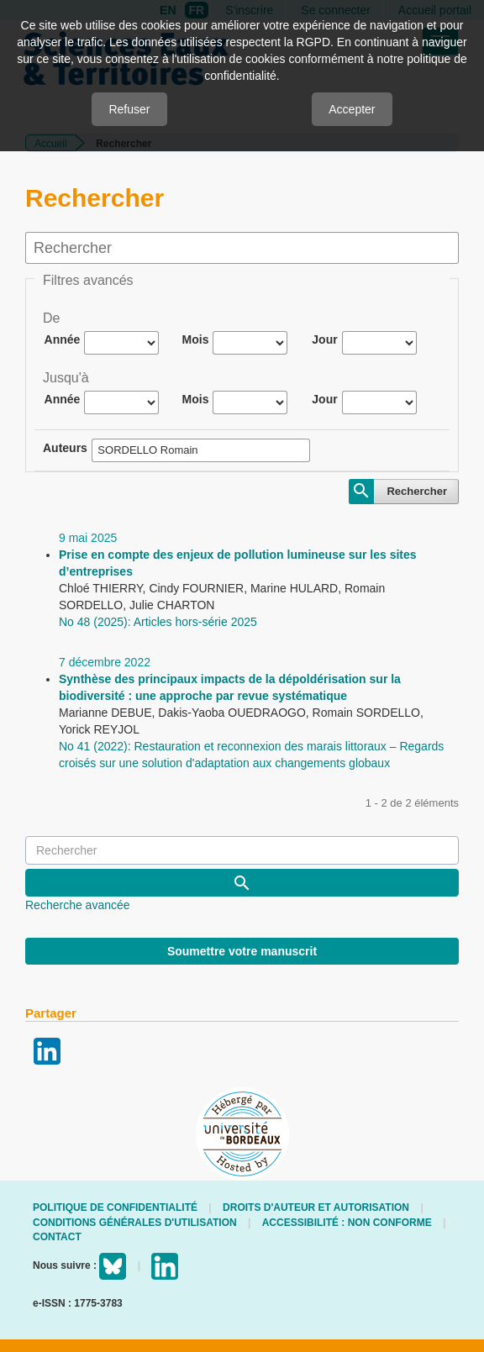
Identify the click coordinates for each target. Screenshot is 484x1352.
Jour (324, 339)
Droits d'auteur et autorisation (316, 1207)
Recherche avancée (77, 905)
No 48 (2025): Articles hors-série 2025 (158, 622)
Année (63, 339)
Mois (195, 339)
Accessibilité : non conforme (347, 1222)
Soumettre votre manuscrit (242, 951)
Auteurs (65, 448)
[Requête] (242, 850)
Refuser (129, 109)
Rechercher (417, 491)
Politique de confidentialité (115, 1207)
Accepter (352, 109)
